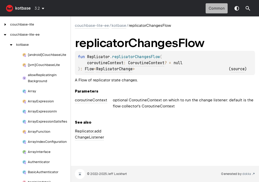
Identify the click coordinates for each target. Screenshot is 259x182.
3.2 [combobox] (37, 8)
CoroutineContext (146, 62)
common (217, 8)
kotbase (23, 8)
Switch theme (237, 8)
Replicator (98, 56)
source (238, 69)
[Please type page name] (248, 8)
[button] (248, 8)
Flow (89, 69)
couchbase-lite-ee (92, 25)
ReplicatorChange (114, 69)
